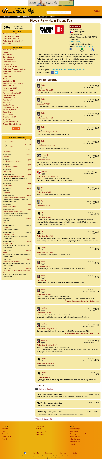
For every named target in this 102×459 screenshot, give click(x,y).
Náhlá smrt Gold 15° (10, 88)
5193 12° (6, 52)
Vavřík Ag (44, 261)
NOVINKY (6, 17)
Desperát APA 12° (9, 62)
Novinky (38, 428)
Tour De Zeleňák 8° (10, 50)
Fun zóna (48, 453)
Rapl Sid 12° (7, 100)
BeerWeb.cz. (76, 456)
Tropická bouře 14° (10, 117)
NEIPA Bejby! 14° (9, 95)
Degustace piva (75, 436)
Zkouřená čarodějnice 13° (12, 124)
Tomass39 (28, 140)
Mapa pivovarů (40, 432)
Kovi (42, 187)
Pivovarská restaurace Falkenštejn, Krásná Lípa (68, 70)
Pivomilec (46, 155)
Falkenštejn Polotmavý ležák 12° (14, 69)
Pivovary (4, 429)
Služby (75, 453)
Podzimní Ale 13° (9, 98)
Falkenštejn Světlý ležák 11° (13, 41)
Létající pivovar (75, 439)
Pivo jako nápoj (75, 429)
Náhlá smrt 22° (8, 86)
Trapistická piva (75, 441)
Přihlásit (97, 11)
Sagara (29, 159)
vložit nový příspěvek (44, 389)
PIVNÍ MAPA (27, 17)
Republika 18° (8, 102)
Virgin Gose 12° (8, 119)
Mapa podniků (40, 434)
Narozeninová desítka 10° (12, 93)
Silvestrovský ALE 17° (11, 107)
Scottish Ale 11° (8, 105)
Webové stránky (75, 42)
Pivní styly (5, 439)
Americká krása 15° (10, 34)
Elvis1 (29, 241)
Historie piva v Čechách (78, 434)
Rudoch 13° (7, 43)
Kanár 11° (6, 78)
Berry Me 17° (7, 54)
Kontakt (36, 453)
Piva (3, 431)
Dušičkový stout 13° (10, 64)
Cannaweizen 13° (9, 59)
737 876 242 (80, 46)
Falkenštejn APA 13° (10, 66)
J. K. (43, 212)
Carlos (43, 85)
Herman (28, 218)
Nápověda (62, 453)
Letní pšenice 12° (9, 81)
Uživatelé (4, 434)
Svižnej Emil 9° (8, 114)
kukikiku (28, 150)
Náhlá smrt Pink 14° (10, 90)
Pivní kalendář (40, 426)
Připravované (6, 436)
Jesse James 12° (9, 76)
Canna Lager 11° (9, 57)
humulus (28, 250)
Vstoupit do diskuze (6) (43, 419)
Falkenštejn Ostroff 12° (11, 39)
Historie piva (74, 431)
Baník (44, 248)
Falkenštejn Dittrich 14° (11, 36)
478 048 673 (90, 46)
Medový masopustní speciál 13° (14, 83)
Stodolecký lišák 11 (10, 110)
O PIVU (52, 17)
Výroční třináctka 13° (10, 122)
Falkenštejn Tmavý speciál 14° (14, 71)
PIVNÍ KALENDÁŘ (41, 17)
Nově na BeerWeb (17, 137)
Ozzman (28, 188)
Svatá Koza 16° (8, 112)
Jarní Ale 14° (7, 74)
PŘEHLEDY (16, 17)
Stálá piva (17, 31)
